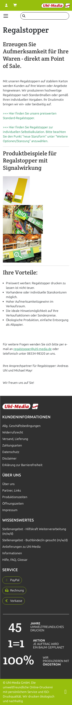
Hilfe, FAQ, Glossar (14, 560)
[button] (12, 580)
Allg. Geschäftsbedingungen (21, 426)
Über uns (8, 484)
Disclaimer (9, 458)
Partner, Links (11, 490)
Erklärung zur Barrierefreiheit (22, 465)
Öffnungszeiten (13, 503)
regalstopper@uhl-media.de (32, 349)
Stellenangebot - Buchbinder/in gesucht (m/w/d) (35, 540)
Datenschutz (10, 452)
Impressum (9, 510)
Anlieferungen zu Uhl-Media (21, 547)
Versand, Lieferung (15, 439)
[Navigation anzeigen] (6, 16)
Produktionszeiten (14, 497)
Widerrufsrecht (12, 432)
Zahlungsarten (12, 445)
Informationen (12, 553)
